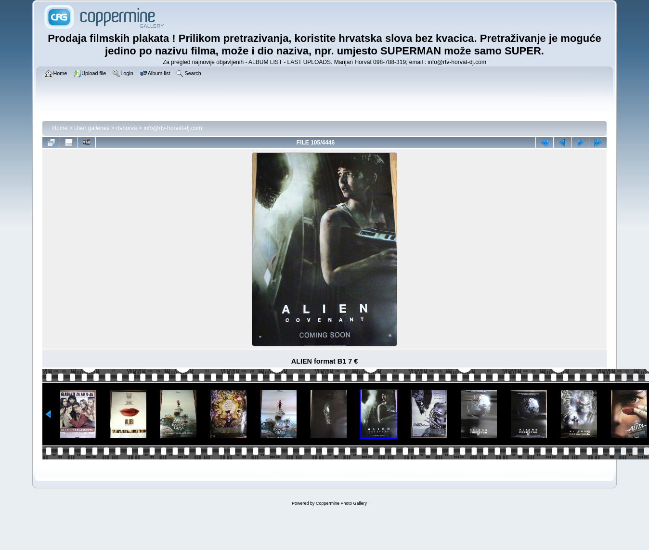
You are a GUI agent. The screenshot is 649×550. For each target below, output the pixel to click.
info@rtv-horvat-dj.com (172, 128)
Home (59, 128)
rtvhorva (126, 128)
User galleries (91, 128)
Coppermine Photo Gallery (341, 503)
